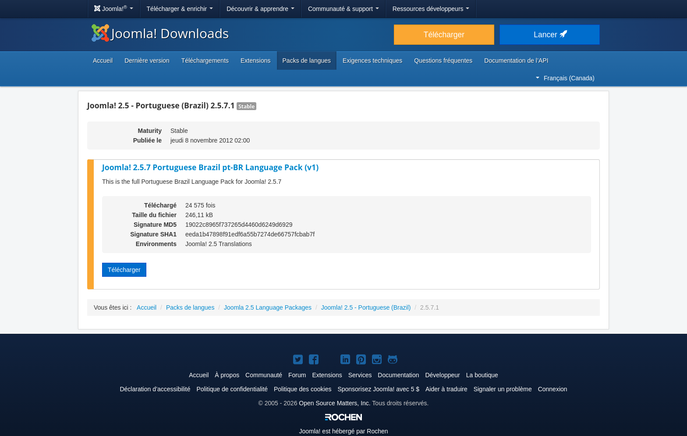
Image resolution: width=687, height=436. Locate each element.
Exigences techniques (372, 60)
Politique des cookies (303, 389)
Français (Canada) (565, 78)
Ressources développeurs (431, 8)
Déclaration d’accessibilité (155, 389)
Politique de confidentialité (232, 389)
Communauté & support (343, 8)
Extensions (255, 60)
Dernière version (147, 60)
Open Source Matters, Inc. (334, 403)
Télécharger (444, 34)
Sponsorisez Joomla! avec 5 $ (378, 389)
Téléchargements (205, 60)
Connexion (552, 389)
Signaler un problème (503, 389)
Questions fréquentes (443, 60)
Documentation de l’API (516, 60)
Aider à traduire (446, 389)
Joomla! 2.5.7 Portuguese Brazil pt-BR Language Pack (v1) (210, 167)
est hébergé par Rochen (343, 431)
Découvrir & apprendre (260, 8)
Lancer (549, 34)
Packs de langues (307, 60)
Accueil (103, 60)
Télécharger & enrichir (180, 8)
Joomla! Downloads (160, 33)
